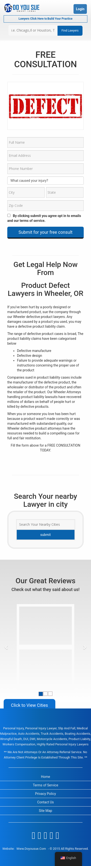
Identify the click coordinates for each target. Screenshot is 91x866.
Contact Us (45, 802)
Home (45, 777)
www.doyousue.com (31, 848)
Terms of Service (45, 785)
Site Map (45, 811)
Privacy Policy (45, 794)
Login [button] (80, 9)
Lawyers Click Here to (46, 19)
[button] (6, 647)
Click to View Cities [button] (29, 705)
